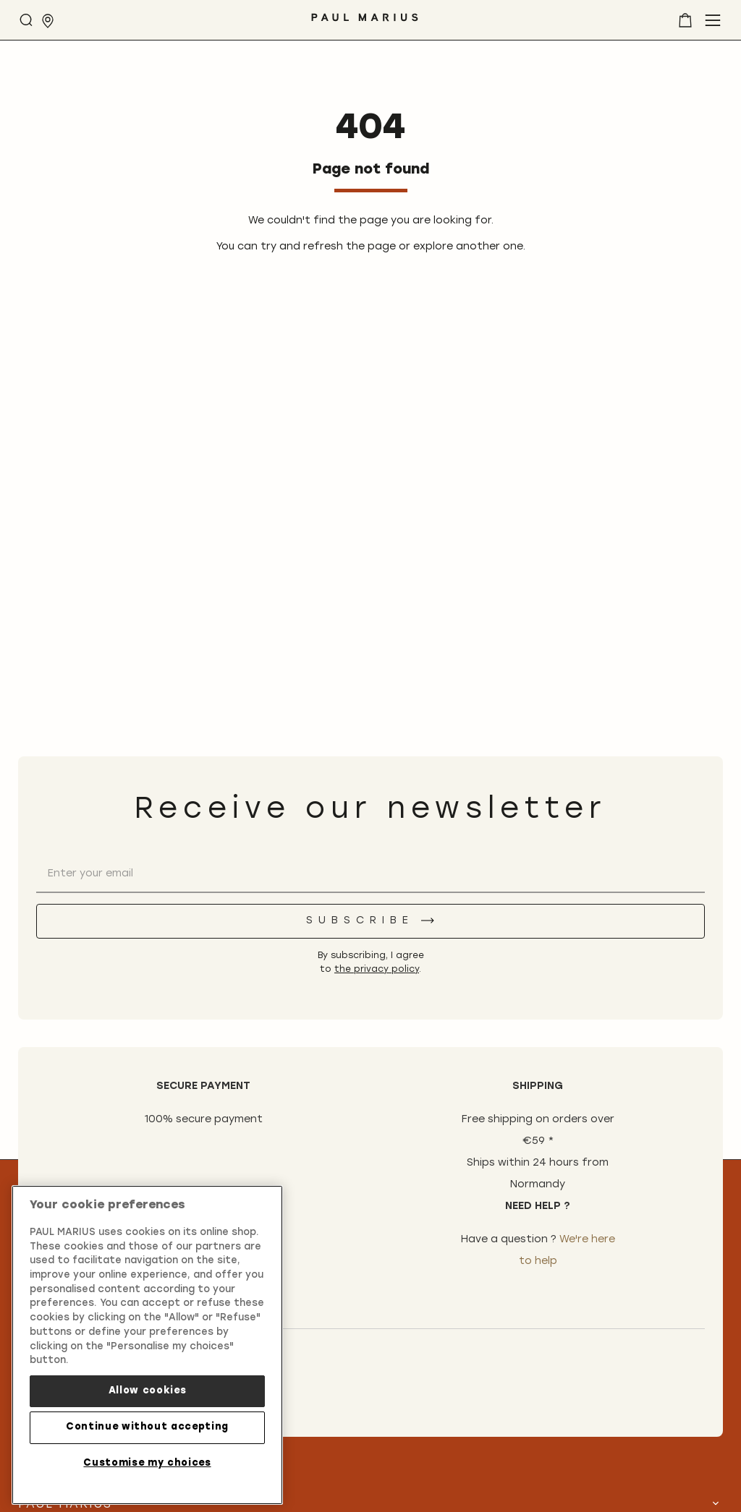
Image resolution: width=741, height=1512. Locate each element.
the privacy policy (376, 969)
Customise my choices (147, 1463)
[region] (147, 1345)
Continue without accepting (147, 1427)
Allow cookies (148, 1391)
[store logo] (365, 22)
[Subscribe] (370, 921)
